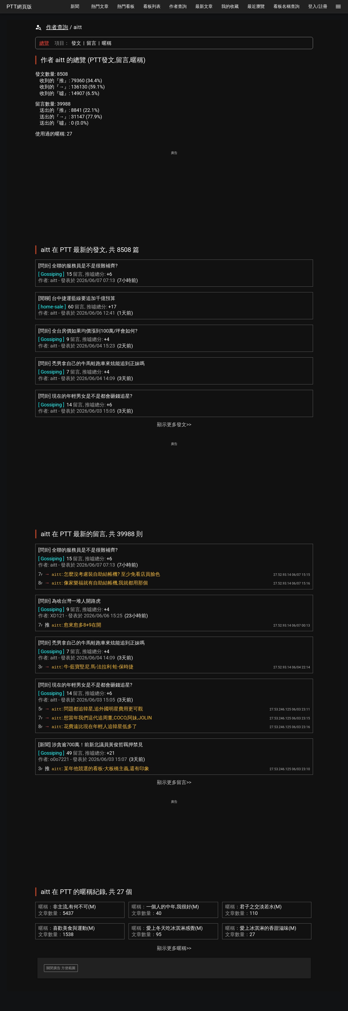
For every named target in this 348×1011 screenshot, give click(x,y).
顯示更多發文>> (174, 424)
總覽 (44, 43)
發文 (76, 43)
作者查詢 (57, 27)
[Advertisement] (174, 194)
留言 (91, 43)
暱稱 (106, 43)
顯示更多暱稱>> (174, 948)
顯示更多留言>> (174, 782)
